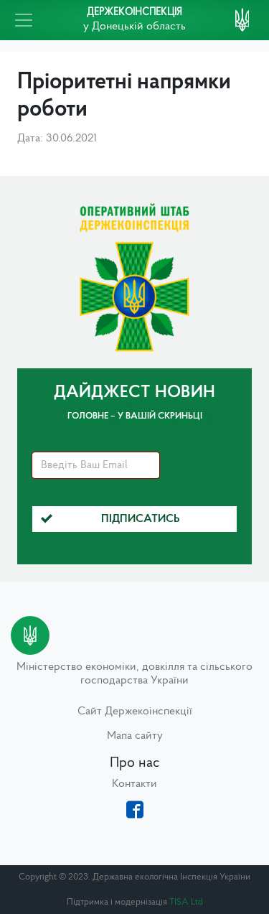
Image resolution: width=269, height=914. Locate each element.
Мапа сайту (135, 736)
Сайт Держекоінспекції (134, 711)
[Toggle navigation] (24, 20)
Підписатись (110, 519)
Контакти (134, 784)
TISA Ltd (186, 902)
